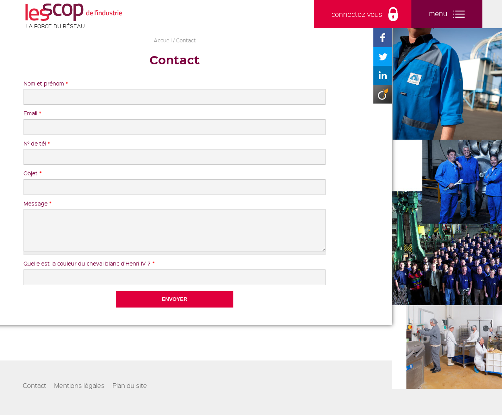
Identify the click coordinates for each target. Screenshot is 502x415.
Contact (34, 391)
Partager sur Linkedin (382, 75)
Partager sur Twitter (382, 56)
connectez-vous (356, 14)
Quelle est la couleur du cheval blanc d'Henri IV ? (89, 269)
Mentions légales (79, 391)
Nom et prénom (46, 83)
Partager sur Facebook (382, 37)
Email (33, 113)
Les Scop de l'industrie (73, 12)
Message (38, 203)
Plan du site (130, 391)
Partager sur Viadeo (382, 94)
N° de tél (37, 143)
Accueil (163, 40)
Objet (33, 173)
